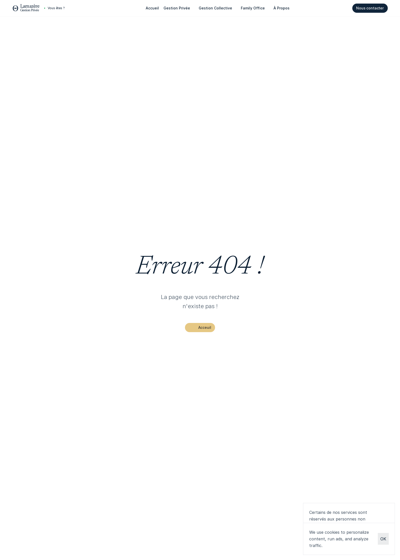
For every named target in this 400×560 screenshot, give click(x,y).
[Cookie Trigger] (56, 8)
